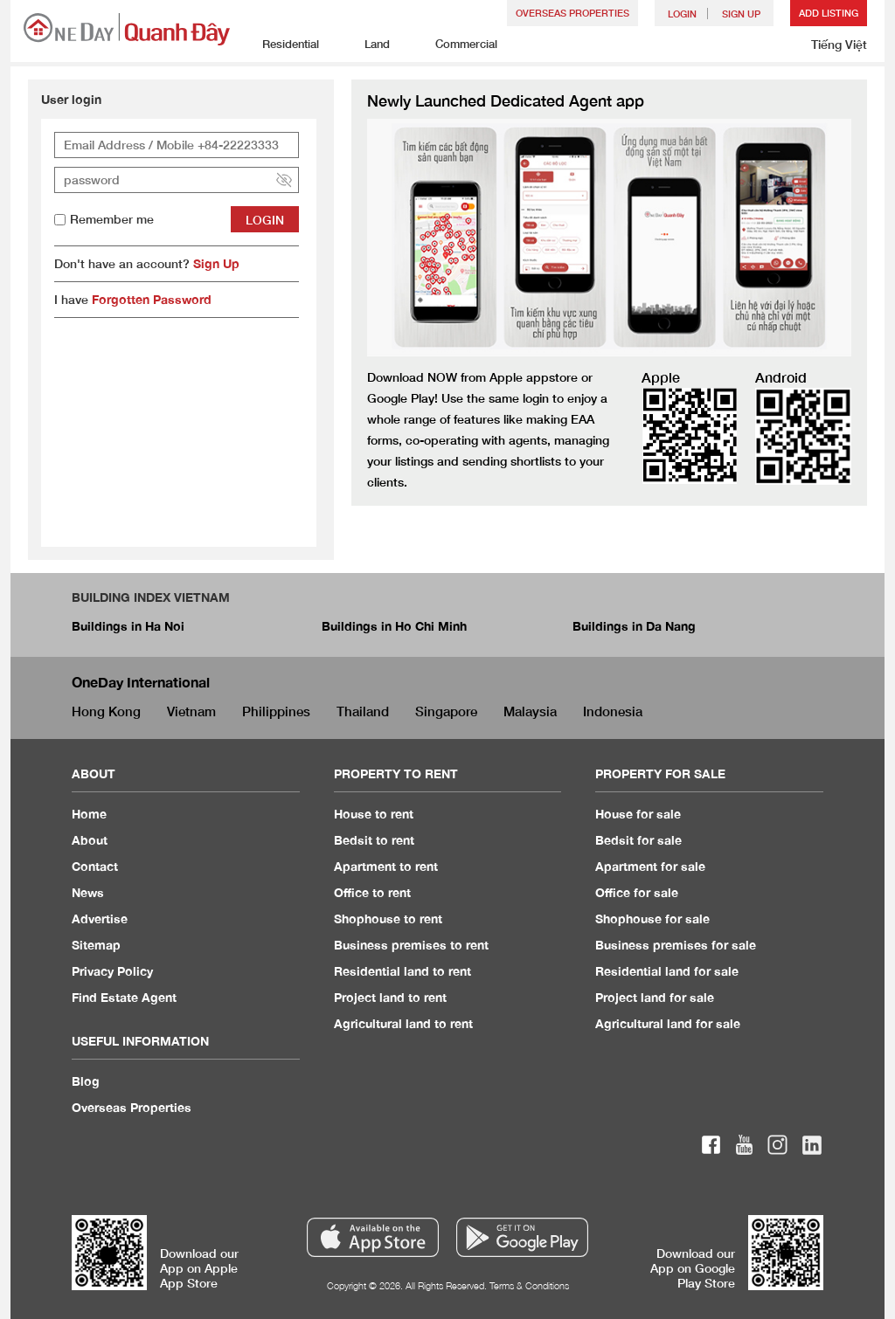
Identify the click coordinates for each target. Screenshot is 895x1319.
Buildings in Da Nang (634, 625)
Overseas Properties (572, 12)
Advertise (100, 918)
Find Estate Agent (124, 997)
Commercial (456, 45)
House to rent (373, 813)
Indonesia (612, 711)
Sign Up (216, 263)
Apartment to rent (386, 866)
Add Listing (828, 12)
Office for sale (636, 892)
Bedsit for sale (638, 839)
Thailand (362, 711)
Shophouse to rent (388, 918)
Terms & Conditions (529, 1285)
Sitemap (96, 944)
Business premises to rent (411, 944)
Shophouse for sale (652, 918)
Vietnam (191, 711)
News (88, 892)
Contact (95, 866)
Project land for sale (654, 997)
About (90, 839)
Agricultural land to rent (403, 1023)
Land (367, 45)
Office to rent (372, 892)
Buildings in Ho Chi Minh (394, 625)
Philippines (276, 711)
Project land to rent (390, 997)
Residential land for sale (667, 970)
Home (89, 813)
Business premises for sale (675, 944)
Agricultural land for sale (667, 1023)
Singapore (446, 711)
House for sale (638, 813)
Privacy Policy (112, 970)
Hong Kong (106, 711)
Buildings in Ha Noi (128, 625)
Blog (86, 1081)
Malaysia (530, 711)
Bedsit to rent (374, 839)
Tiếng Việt (839, 44)
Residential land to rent (402, 970)
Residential (281, 45)
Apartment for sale (650, 866)
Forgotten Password (152, 299)
